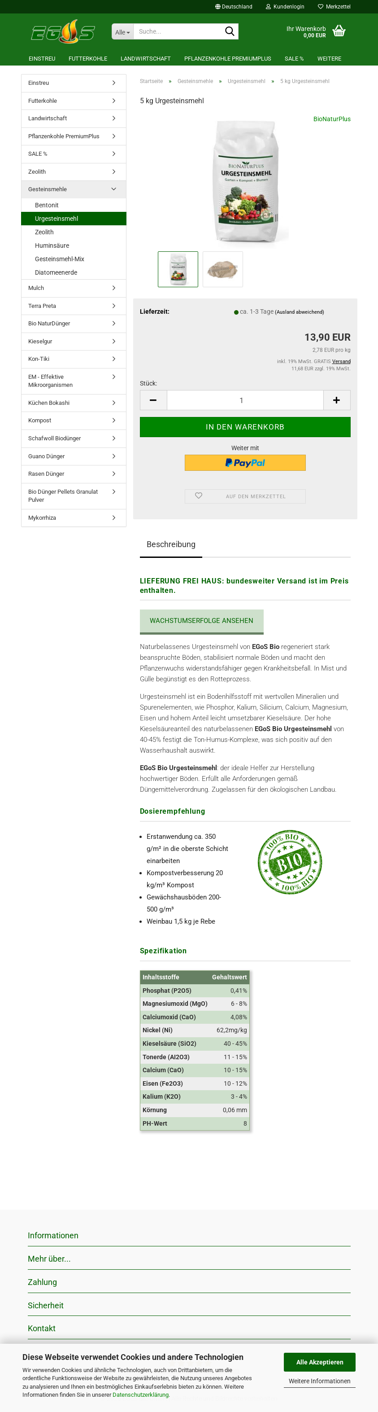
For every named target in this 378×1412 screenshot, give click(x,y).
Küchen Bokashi (49, 402)
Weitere (329, 58)
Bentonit (47, 205)
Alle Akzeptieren (319, 1362)
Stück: (148, 383)
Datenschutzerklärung (141, 1394)
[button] (234, 6)
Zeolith (37, 171)
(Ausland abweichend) (299, 312)
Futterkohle (88, 58)
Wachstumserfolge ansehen (201, 621)
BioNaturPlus (332, 119)
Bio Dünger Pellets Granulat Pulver (63, 496)
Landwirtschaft (146, 58)
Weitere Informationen (320, 1381)
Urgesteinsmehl (56, 218)
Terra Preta (42, 306)
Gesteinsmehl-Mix (59, 259)
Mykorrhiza (42, 517)
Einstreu (42, 58)
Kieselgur (40, 341)
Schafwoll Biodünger (54, 438)
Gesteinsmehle (47, 189)
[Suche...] (122, 31)
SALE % (294, 58)
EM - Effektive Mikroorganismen (50, 381)
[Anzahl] (245, 400)
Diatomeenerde (56, 272)
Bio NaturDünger (49, 323)
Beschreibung (171, 544)
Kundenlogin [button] (285, 7)
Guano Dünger (46, 456)
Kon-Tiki (38, 358)
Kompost (39, 420)
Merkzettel (334, 7)
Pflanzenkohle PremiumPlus (227, 58)
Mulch (36, 288)
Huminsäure (52, 245)
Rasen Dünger (46, 473)
